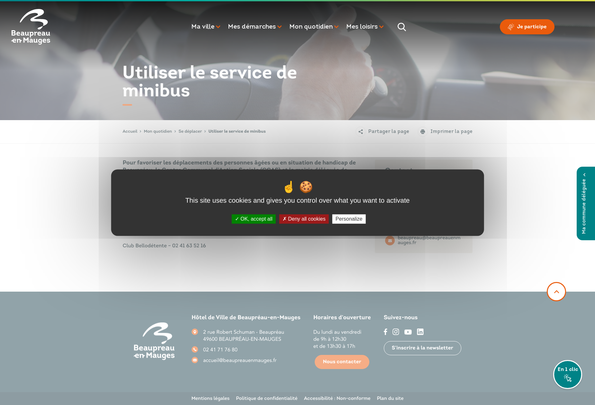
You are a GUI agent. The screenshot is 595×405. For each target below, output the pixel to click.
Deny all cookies (304, 219)
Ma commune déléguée (584, 203)
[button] (206, 27)
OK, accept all (254, 219)
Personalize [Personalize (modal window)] (349, 219)
